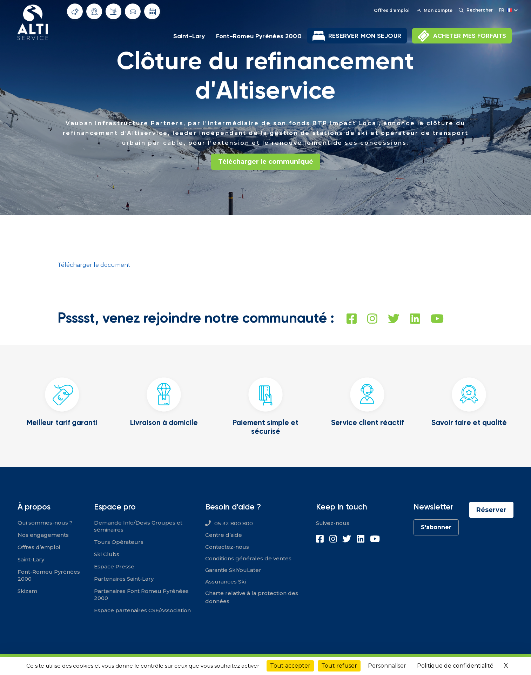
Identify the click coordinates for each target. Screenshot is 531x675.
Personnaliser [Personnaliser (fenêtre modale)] (387, 665)
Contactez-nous (227, 547)
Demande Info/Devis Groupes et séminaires (138, 526)
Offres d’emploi (39, 547)
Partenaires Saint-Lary (124, 578)
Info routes (133, 11)
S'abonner (436, 527)
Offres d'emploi (392, 10)
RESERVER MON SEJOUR (364, 36)
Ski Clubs (106, 554)
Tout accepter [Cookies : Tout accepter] (290, 665)
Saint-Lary (189, 36)
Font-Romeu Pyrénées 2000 (259, 36)
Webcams (94, 11)
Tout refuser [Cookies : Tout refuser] (339, 665)
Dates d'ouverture (152, 11)
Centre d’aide (223, 535)
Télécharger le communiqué (265, 162)
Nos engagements (43, 535)
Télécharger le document (94, 265)
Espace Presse (114, 566)
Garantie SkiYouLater (233, 570)
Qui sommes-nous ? (45, 522)
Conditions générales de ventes (248, 558)
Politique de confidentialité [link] (455, 665)
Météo (75, 11)
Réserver (491, 510)
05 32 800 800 (233, 523)
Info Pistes (113, 11)
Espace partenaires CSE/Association (142, 610)
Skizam (27, 591)
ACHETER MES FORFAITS (469, 36)
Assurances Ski (225, 581)
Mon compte (434, 10)
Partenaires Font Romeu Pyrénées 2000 (141, 594)
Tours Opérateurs (118, 542)
